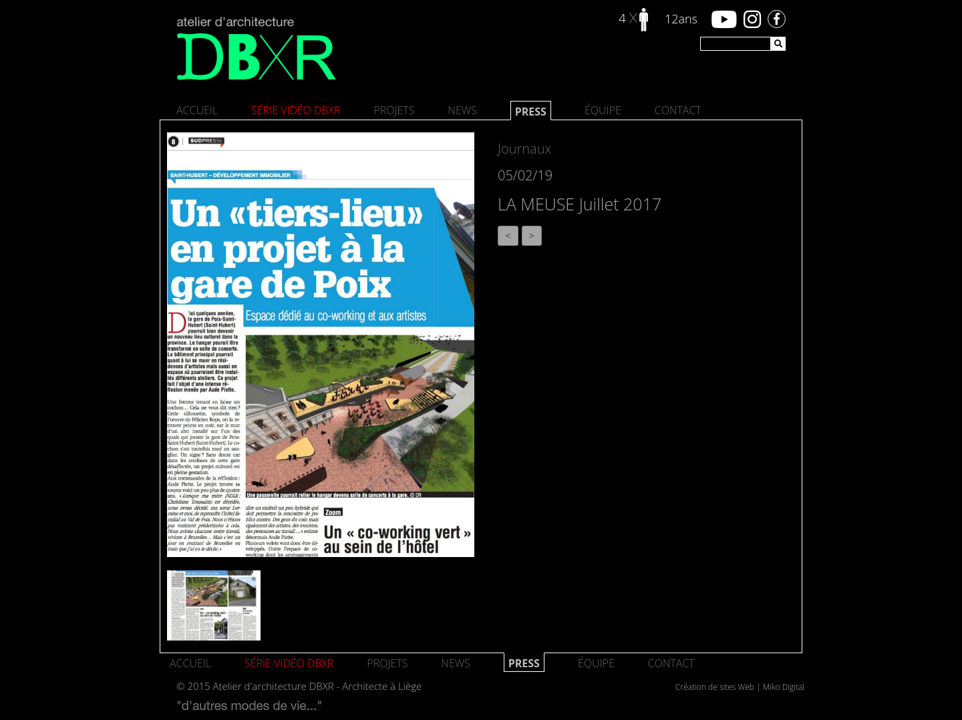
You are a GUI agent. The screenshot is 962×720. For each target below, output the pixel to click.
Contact (678, 110)
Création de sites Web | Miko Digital (739, 687)
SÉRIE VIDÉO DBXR (295, 110)
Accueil (197, 110)
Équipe (603, 110)
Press (530, 111)
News (462, 110)
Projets (393, 110)
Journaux (524, 149)
